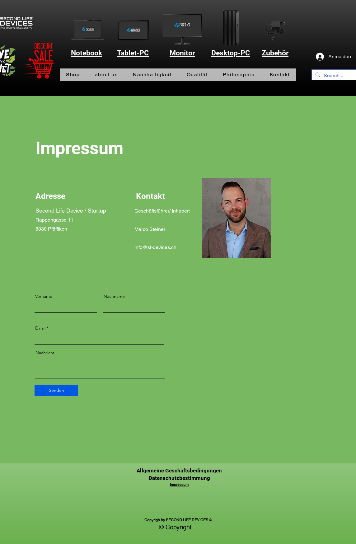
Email (40, 328)
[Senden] (56, 390)
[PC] (230, 26)
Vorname (43, 296)
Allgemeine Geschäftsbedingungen (179, 470)
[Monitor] (182, 29)
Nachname (114, 296)
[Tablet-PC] (133, 29)
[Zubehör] (275, 30)
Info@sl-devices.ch (155, 247)
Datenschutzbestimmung (179, 478)
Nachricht (44, 352)
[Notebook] (88, 30)
